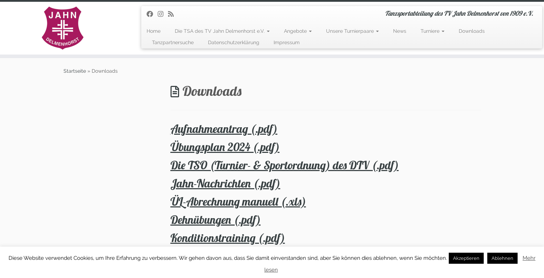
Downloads (472, 31)
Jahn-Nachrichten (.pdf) (225, 183)
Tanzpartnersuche (173, 42)
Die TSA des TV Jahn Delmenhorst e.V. (222, 31)
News (399, 31)
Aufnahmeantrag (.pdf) (224, 129)
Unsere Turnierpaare (352, 31)
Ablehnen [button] (502, 258)
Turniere (432, 31)
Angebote (298, 31)
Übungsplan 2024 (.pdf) (225, 147)
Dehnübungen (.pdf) (216, 219)
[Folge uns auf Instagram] (163, 14)
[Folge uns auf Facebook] (152, 14)
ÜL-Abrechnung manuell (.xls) (238, 201)
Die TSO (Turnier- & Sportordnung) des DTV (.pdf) (285, 165)
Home (154, 31)
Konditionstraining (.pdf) (228, 238)
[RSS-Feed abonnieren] (173, 14)
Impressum (287, 42)
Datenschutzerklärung (233, 42)
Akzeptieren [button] (466, 258)
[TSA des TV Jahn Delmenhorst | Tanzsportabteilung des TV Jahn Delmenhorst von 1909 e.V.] (63, 28)
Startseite (74, 71)
